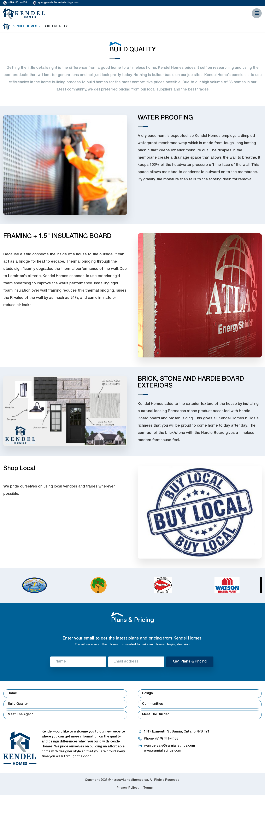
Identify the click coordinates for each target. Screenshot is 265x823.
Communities (152, 704)
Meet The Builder (155, 714)
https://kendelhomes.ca (130, 780)
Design (147, 693)
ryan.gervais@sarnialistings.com (58, 2)
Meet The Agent (20, 714)
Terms (148, 787)
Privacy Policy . (128, 787)
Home (12, 693)
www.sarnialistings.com (162, 751)
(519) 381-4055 (17, 2)
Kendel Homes (25, 26)
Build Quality (18, 704)
